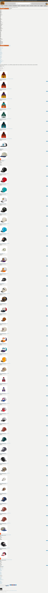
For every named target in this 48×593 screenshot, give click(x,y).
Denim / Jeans (1, 47)
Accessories (1, 59)
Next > (3, 566)
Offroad (0, 581)
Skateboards (1, 61)
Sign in (1, 0)
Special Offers (1, 582)
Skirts (0, 58)
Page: (0, 70)
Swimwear (1, 57)
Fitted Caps (1, 52)
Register (3, 0)
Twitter (0, 573)
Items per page (1, 68)
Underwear (1, 56)
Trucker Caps (1, 53)
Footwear (9, 45)
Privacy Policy (15, 590)
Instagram (1, 572)
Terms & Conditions (12, 590)
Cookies (0, 574)
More (46, 81)
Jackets (0, 49)
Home (0, 7)
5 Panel (0, 54)
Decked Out (1, 583)
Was (0, 536)
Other (0, 63)
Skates (0, 578)
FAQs (0, 569)
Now (0, 538)
